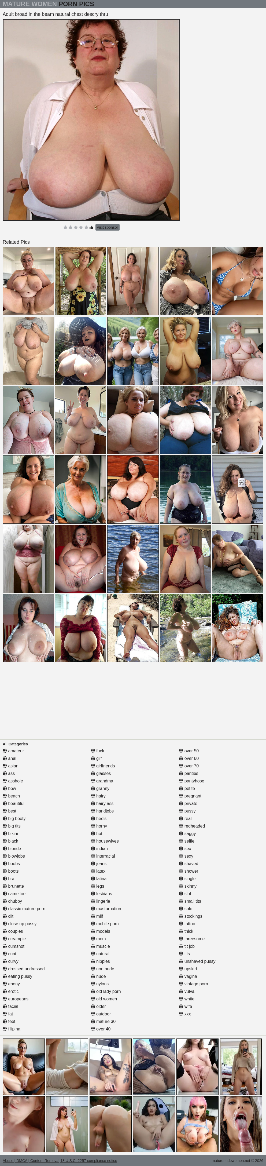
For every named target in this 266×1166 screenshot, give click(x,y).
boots (11, 871)
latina (99, 878)
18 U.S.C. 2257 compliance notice (88, 1160)
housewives (105, 841)
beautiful (13, 803)
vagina (188, 976)
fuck (97, 751)
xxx (185, 1014)
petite (187, 788)
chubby (12, 901)
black (10, 841)
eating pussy (17, 976)
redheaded (192, 826)
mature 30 (103, 1021)
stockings (190, 916)
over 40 (101, 1029)
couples (13, 931)
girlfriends (103, 766)
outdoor (101, 1014)
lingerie (100, 901)
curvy (11, 961)
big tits (12, 826)
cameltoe (14, 893)
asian (11, 766)
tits (184, 954)
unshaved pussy (197, 961)
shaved (188, 863)
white (186, 999)
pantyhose (191, 781)
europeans (15, 999)
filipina (11, 1029)
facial (10, 1006)
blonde (12, 848)
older (98, 1006)
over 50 (189, 751)
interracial (103, 856)
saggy (187, 833)
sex (185, 848)
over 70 (189, 766)
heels (99, 818)
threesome (192, 939)
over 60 (189, 758)
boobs (11, 863)
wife (185, 1006)
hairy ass (102, 803)
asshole (13, 781)
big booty (14, 818)
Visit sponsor (107, 227)
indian (99, 848)
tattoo (187, 923)
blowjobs (14, 856)
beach (11, 796)
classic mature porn (24, 908)
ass (9, 773)
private (188, 803)
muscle (100, 946)
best (9, 811)
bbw (9, 788)
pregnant (190, 796)
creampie (14, 939)
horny (99, 826)
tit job (187, 946)
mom (98, 939)
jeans (99, 863)
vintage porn (193, 984)
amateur (13, 751)
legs (97, 886)
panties (188, 773)
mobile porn (105, 923)
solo (185, 908)
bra (8, 878)
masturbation (106, 908)
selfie (186, 841)
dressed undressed (24, 969)
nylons (100, 984)
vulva (186, 991)
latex (98, 871)
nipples (100, 961)
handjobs (102, 811)
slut (185, 893)
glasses (101, 773)
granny (100, 788)
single (187, 878)
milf (97, 916)
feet (9, 1021)
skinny (188, 886)
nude (98, 976)
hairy (98, 796)
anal (9, 758)
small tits (190, 901)
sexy (186, 856)
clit (8, 916)
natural (100, 954)
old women (104, 999)
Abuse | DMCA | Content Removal (31, 1160)
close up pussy (19, 923)
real (185, 818)
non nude (102, 969)
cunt (9, 954)
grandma (102, 781)
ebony (11, 984)
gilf (96, 758)
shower (188, 871)
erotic (11, 991)
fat (8, 1014)
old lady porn (106, 991)
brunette (13, 886)
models (100, 931)
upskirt (188, 969)
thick (186, 931)
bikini (10, 833)
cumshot (13, 946)
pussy (187, 811)
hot (96, 833)
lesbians (101, 893)
